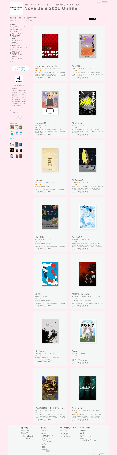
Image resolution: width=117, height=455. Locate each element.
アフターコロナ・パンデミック (19, 27)
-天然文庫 (44, 440)
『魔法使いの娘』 (40, 351)
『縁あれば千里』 (77, 237)
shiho (13, 58)
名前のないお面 (16, 46)
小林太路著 (38, 125)
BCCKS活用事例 (25, 438)
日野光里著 (75, 296)
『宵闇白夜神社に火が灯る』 (81, 294)
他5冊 (11, 61)
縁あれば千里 (15, 53)
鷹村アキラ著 (76, 68)
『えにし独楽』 (77, 66)
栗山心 (13, 51)
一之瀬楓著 (38, 353)
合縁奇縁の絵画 (16, 35)
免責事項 (82, 438)
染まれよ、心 (15, 38)
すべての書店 (44, 430)
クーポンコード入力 (65, 433)
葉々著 (74, 125)
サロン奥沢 (15, 49)
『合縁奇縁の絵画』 (40, 123)
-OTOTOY (44, 446)
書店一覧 (19, 117)
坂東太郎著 (38, 410)
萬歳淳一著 (38, 68)
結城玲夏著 (75, 239)
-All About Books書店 (47, 435)
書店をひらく (24, 432)
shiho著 (37, 296)
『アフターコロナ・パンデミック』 (46, 66)
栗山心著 (37, 239)
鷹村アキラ (14, 33)
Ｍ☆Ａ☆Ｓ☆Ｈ (15, 43)
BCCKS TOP (83, 432)
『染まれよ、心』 (77, 123)
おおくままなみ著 (77, 410)
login (95, 2)
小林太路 (14, 36)
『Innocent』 (38, 180)
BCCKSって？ (83, 430)
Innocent (14, 42)
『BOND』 (75, 351)
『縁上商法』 (38, 294)
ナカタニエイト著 (77, 182)
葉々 (13, 40)
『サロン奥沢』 (39, 237)
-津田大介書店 (45, 436)
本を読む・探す (25, 430)
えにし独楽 (15, 31)
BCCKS (105, 2)
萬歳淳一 (12, 29)
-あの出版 (44, 449)
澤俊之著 (74, 353)
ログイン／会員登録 (65, 436)
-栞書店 (44, 444)
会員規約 (82, 435)
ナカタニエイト (15, 47)
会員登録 (99, 2)
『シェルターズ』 (77, 408)
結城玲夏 (14, 54)
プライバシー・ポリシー (86, 436)
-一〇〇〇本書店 (46, 451)
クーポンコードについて (27, 435)
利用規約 (82, 433)
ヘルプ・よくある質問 (27, 436)
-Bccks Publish (45, 438)
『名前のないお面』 (78, 180)
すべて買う (20, 69)
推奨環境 (23, 433)
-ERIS (43, 447)
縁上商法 (14, 56)
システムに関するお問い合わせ (88, 440)
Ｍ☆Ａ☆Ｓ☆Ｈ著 (40, 182)
